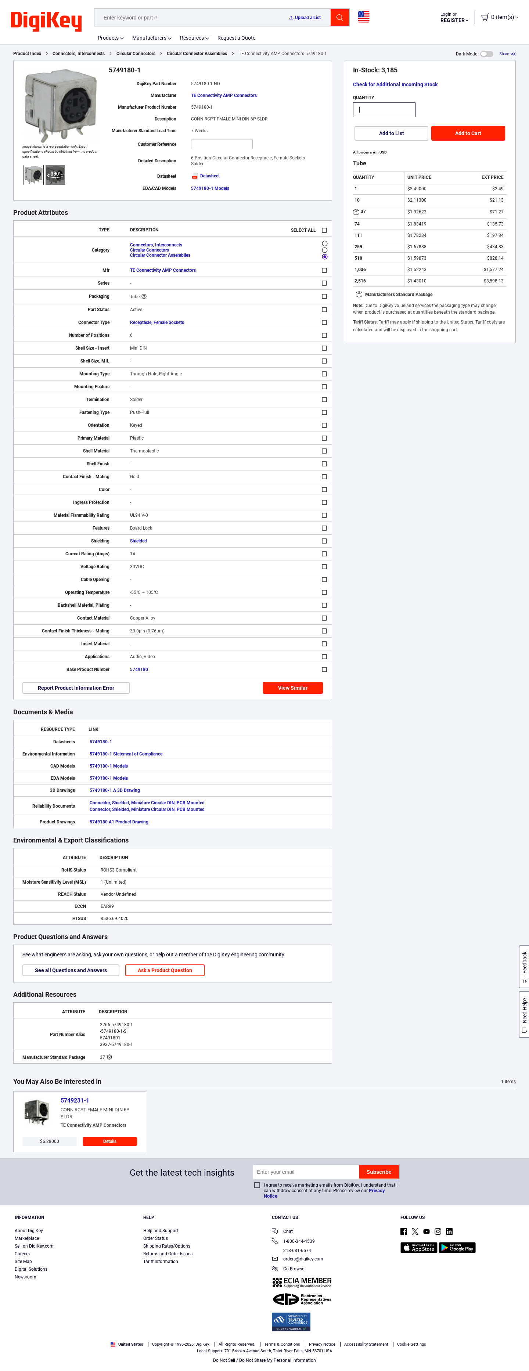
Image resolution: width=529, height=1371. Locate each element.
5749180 (139, 669)
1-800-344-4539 (293, 1241)
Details (109, 1141)
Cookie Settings (411, 1344)
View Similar (292, 688)
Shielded (138, 541)
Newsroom (25, 1277)
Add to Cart (468, 133)
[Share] (507, 54)
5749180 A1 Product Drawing (119, 822)
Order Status (155, 1238)
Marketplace (27, 1238)
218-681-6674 (291, 1250)
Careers (22, 1253)
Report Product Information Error (76, 688)
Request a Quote (236, 38)
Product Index (27, 53)
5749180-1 (101, 741)
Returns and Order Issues (167, 1253)
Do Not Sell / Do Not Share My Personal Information (264, 1360)
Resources (192, 38)
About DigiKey (29, 1230)
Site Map (23, 1261)
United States (127, 1344)
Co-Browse (288, 1269)
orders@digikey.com (297, 1259)
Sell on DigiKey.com (34, 1246)
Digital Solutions (31, 1269)
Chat (282, 1232)
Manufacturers (149, 38)
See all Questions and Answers (71, 970)
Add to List (391, 133)
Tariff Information (160, 1261)
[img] (46, 22)
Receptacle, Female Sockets (157, 322)
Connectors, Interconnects (79, 53)
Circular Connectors (135, 53)
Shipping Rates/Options (166, 1246)
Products (108, 38)
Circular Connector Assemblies (197, 53)
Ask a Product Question (165, 970)
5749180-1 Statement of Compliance (126, 754)
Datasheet (205, 175)
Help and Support (160, 1230)
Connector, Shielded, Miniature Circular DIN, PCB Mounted (147, 802)
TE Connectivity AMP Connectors (224, 95)
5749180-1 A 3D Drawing (115, 790)
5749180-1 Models (210, 188)
